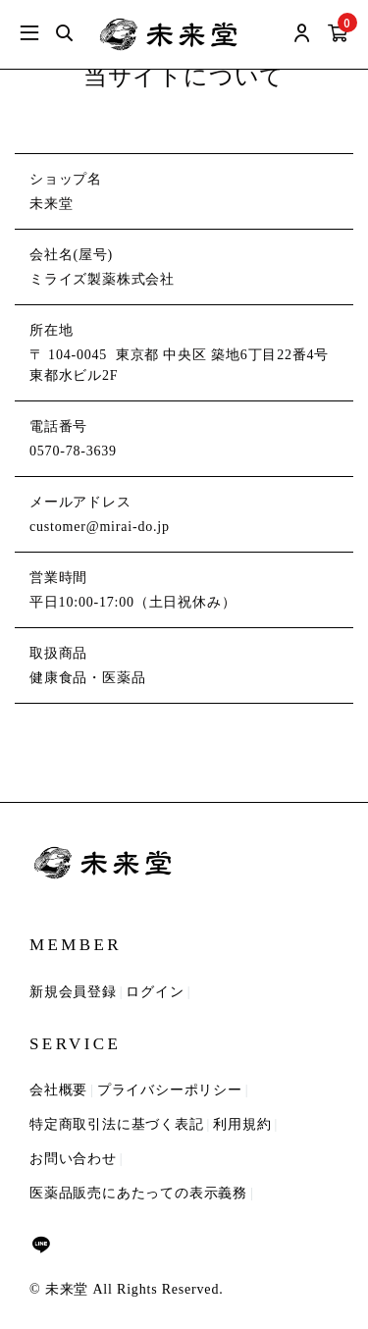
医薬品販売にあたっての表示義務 (138, 1193)
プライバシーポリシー (169, 1090)
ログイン (155, 991)
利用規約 (242, 1124)
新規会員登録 (73, 991)
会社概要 (58, 1090)
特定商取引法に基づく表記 (116, 1124)
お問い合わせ (73, 1158)
